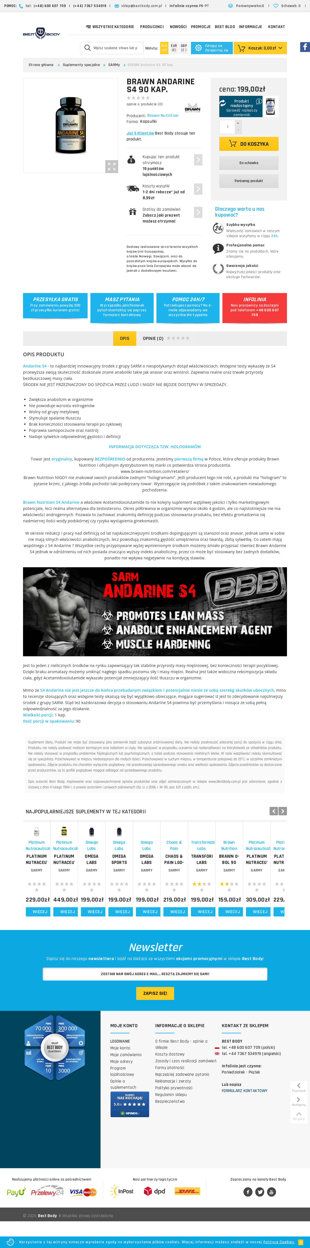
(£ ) (183, 48)
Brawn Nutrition (163, 116)
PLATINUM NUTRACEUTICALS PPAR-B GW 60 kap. (56, 891)
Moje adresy (121, 1088)
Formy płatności (169, 1094)
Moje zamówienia (126, 1081)
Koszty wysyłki (164, 192)
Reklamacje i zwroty (173, 1108)
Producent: (136, 116)
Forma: (132, 121)
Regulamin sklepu (171, 1121)
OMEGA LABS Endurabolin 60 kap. (187, 891)
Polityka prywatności (174, 1114)
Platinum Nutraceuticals (56, 880)
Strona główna (41, 64)
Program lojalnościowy (122, 1098)
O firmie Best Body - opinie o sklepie (181, 1071)
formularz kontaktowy (122, 314)
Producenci (152, 27)
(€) (174, 48)
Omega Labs (187, 880)
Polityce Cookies (278, 1242)
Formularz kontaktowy (244, 1117)
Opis (124, 338)
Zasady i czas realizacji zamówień (185, 1087)
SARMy (114, 64)
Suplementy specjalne (81, 64)
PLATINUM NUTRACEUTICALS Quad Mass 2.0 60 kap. (122, 891)
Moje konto (120, 1074)
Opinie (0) (166, 338)
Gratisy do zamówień (162, 215)
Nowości (178, 27)
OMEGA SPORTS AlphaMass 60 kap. (253, 891)
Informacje (250, 27)
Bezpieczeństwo (170, 1128)
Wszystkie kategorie (110, 26)
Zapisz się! (155, 1020)
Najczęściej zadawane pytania (182, 1101)
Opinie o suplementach (123, 1111)
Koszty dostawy (170, 1081)
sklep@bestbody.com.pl (141, 6)
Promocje (201, 27)
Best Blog (225, 27)
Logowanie (120, 1068)
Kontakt (276, 27)
